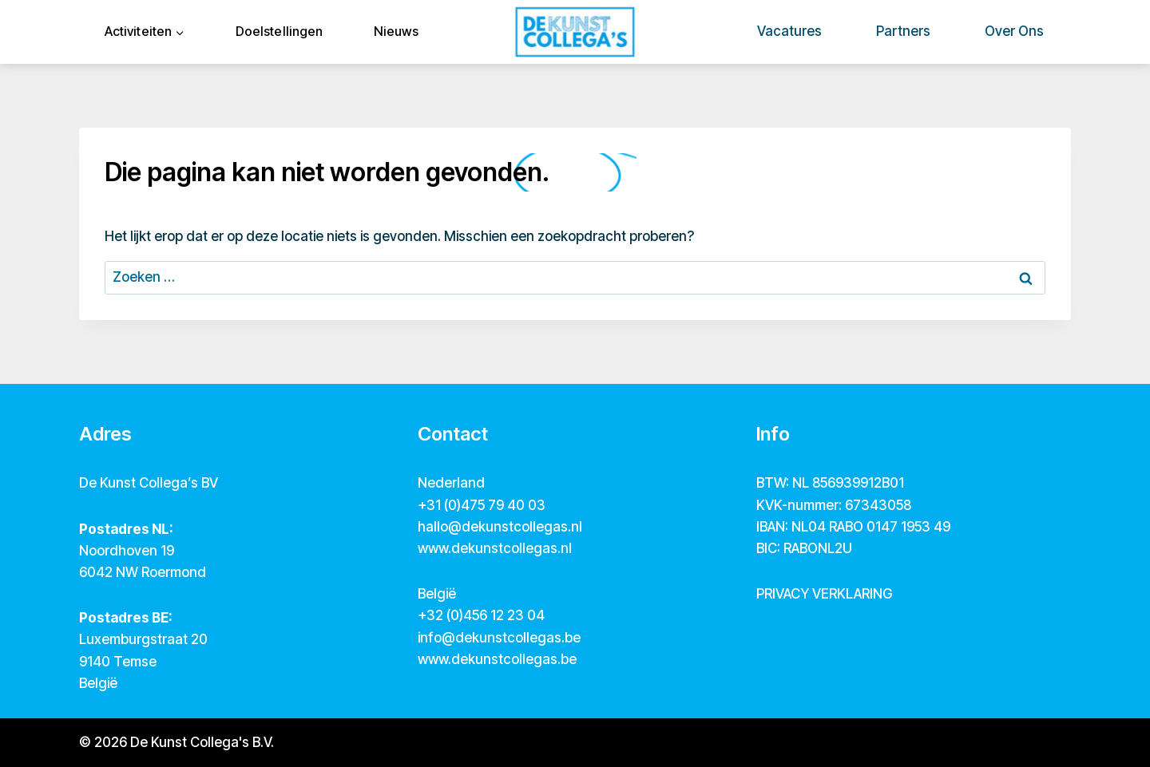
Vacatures (789, 31)
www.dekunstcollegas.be (497, 659)
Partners (903, 31)
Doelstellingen (279, 31)
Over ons (1014, 31)
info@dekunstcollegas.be (499, 638)
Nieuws (396, 31)
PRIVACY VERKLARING (824, 594)
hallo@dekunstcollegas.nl (500, 527)
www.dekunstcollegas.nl (495, 548)
